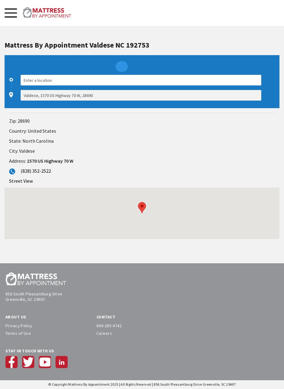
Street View (21, 181)
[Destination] (141, 95)
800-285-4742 (109, 325)
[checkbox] (272, 88)
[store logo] (47, 13)
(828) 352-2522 (36, 171)
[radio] (122, 66)
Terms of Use (18, 333)
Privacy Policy (18, 325)
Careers (104, 333)
